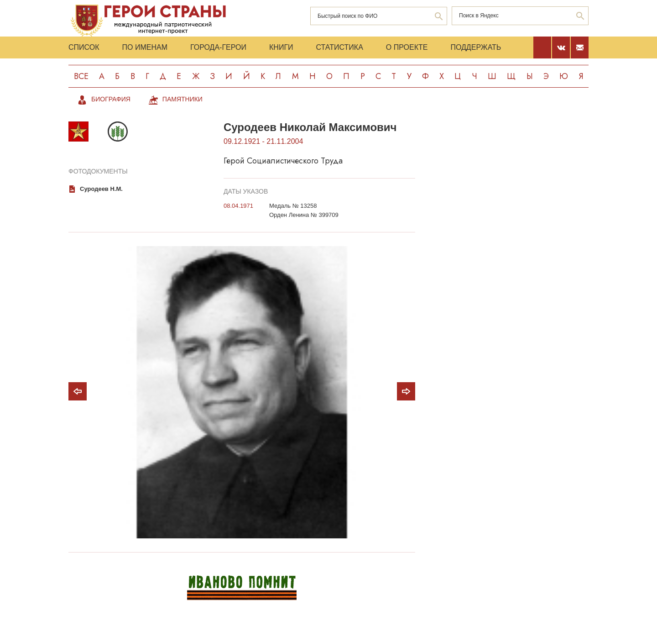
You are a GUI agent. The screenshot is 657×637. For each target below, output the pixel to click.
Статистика (339, 47)
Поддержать (475, 47)
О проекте (407, 47)
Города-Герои (218, 47)
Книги (281, 47)
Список (83, 47)
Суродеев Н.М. (101, 188)
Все (81, 76)
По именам (144, 47)
